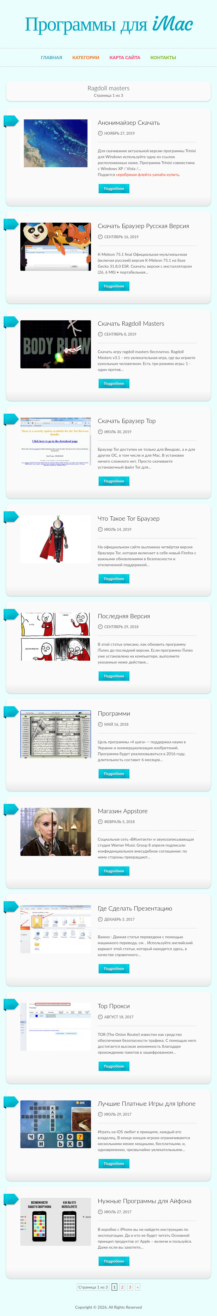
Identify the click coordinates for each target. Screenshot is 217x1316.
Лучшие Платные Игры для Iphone (147, 1103)
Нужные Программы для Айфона (144, 1201)
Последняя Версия (124, 616)
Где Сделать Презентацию (135, 908)
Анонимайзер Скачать (129, 122)
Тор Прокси (114, 1006)
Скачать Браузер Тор (127, 420)
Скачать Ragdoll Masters (131, 323)
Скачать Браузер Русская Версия (143, 225)
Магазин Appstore (122, 811)
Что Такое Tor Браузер (129, 518)
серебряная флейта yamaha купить (147, 174)
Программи (114, 713)
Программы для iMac (108, 24)
